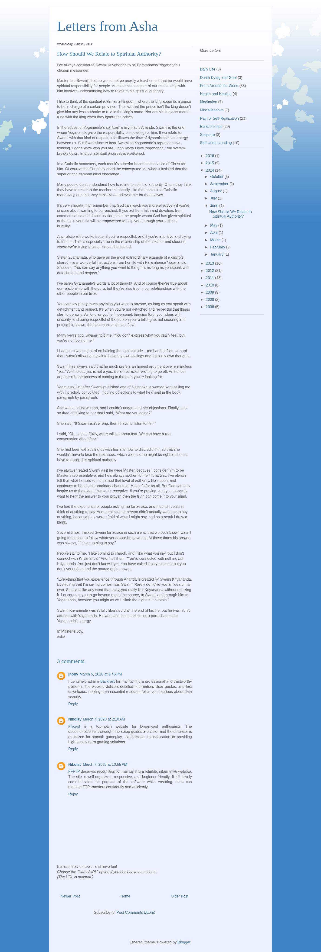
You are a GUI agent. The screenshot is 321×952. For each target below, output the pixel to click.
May (214, 225)
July (214, 198)
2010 (210, 285)
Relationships (211, 127)
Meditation (208, 102)
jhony (73, 674)
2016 (210, 156)
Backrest (107, 681)
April (214, 233)
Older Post (179, 896)
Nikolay (75, 719)
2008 (210, 300)
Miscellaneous (211, 110)
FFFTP (74, 771)
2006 (210, 307)
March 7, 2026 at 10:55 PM (105, 764)
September (219, 184)
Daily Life (207, 69)
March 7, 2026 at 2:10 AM (104, 719)
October (217, 177)
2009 (210, 292)
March (216, 240)
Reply (73, 704)
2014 (210, 170)
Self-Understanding (216, 143)
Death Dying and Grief (218, 78)
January (217, 254)
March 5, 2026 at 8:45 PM (101, 674)
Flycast (74, 726)
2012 (210, 271)
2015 (210, 163)
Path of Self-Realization (219, 118)
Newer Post (70, 896)
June (214, 206)
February (218, 247)
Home (125, 896)
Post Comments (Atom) (136, 912)
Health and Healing (216, 94)
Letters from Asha (107, 26)
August (216, 191)
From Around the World (219, 86)
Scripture (207, 135)
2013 (210, 263)
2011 (210, 278)
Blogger (184, 942)
